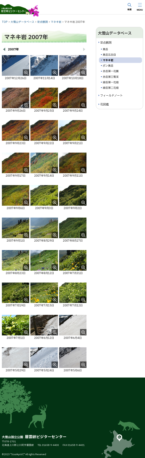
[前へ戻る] (4, 49)
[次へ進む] (84, 49)
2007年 (13, 49)
